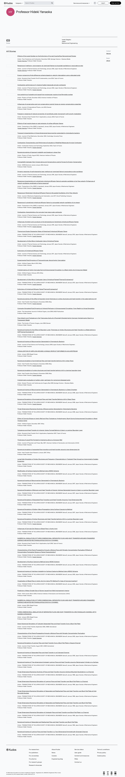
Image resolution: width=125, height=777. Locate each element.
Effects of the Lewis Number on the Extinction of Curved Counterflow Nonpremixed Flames (46, 56)
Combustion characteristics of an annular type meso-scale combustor (39, 212)
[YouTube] (115, 773)
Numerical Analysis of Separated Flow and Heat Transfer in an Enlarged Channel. (43, 652)
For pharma (32, 759)
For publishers (33, 752)
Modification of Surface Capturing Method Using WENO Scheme (38, 471)
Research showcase (35, 765)
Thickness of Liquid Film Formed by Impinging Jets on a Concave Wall (39, 440)
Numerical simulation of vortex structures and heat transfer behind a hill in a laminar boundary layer (49, 370)
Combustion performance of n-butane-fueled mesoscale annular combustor (41, 85)
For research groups (35, 762)
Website (108, 53)
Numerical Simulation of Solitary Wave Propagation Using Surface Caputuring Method (44, 509)
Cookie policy (101, 756)
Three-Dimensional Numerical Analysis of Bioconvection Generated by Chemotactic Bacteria (47, 409)
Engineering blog (57, 759)
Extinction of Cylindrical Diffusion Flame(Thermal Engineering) (37, 289)
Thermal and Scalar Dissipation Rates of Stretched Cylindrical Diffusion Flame (42, 231)
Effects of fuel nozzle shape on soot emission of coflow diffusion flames (40, 123)
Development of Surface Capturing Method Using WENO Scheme (38, 562)
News (53, 752)
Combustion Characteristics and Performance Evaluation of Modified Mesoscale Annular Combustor (49, 143)
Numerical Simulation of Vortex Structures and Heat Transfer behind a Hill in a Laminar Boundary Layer (50, 519)
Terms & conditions (103, 749)
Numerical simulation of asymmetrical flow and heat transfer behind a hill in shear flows (45, 361)
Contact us (77, 762)
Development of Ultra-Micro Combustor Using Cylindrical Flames (38, 241)
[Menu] (92, 2)
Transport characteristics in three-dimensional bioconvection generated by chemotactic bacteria (48, 133)
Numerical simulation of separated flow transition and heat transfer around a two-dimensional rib (48, 449)
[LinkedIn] (111, 773)
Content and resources (81, 756)
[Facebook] (104, 773)
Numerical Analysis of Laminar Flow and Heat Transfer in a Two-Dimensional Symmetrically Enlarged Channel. (52, 732)
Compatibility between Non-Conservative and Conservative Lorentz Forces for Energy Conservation (49, 162)
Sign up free (113, 2)
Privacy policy (101, 752)
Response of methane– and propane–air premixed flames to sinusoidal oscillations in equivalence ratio (50, 66)
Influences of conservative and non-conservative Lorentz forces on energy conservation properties (49, 104)
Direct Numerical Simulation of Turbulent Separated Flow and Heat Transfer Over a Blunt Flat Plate (48, 624)
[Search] (54, 2)
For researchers (34, 749)
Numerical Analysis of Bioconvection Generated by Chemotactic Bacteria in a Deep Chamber (47, 390)
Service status (79, 749)
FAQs (76, 759)
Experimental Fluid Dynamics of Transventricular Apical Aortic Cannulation (41, 260)
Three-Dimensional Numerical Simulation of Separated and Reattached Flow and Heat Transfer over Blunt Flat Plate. (54, 703)
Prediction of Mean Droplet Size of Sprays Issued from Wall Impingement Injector (43, 590)
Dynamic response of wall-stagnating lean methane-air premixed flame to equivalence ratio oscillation (50, 171)
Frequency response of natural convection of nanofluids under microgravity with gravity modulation (49, 114)
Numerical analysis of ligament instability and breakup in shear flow (39, 152)
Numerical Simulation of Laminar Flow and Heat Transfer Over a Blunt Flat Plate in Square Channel (48, 643)
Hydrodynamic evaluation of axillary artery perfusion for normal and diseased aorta (43, 380)
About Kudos (56, 749)
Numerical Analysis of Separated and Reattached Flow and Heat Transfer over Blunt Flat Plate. (47, 722)
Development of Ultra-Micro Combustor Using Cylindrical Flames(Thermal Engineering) (45, 279)
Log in (101, 2)
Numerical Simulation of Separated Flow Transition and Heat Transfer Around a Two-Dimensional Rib (49, 500)
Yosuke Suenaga (22, 61)
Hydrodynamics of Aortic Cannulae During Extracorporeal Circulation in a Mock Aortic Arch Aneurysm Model (52, 270)
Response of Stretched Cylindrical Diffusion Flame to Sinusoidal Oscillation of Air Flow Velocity (47, 193)
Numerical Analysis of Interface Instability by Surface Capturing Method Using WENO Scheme (47, 571)
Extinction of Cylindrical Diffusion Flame (30, 251)
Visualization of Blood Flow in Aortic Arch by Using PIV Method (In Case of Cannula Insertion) (47, 581)
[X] (108, 773)
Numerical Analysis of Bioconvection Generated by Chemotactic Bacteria (40, 341)
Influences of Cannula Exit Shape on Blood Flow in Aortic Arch (37, 528)
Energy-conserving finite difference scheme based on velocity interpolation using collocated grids (48, 75)
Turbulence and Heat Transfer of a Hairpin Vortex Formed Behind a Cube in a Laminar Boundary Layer (50, 430)
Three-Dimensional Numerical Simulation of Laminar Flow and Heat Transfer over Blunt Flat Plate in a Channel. (52, 681)
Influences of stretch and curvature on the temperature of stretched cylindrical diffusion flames (48, 222)
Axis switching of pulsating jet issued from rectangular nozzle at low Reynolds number (45, 94)
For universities (34, 756)
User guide (77, 752)
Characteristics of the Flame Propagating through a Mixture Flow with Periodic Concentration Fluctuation (51, 633)
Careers (54, 756)
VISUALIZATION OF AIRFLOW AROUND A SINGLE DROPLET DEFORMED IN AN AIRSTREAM (47, 351)
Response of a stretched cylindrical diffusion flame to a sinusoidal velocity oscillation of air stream (48, 202)
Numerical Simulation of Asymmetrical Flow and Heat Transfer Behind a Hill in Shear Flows (46, 399)
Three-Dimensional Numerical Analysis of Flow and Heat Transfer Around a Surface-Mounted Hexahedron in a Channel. (55, 672)
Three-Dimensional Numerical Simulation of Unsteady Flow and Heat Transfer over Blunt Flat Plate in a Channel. (53, 712)
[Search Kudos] (39, 2)
